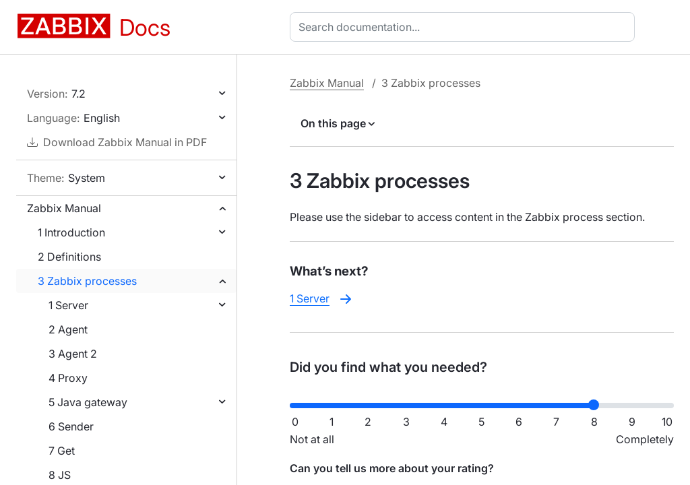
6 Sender (71, 426)
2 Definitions (69, 256)
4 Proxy (68, 378)
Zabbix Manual (64, 208)
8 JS (60, 475)
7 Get (62, 450)
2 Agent (68, 329)
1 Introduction (71, 232)
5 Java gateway (88, 402)
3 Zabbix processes (87, 281)
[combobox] (465, 27)
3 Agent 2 (73, 353)
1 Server (68, 305)
